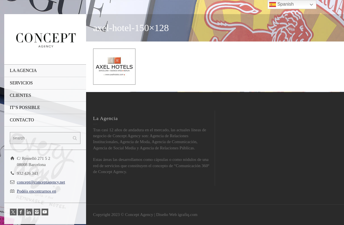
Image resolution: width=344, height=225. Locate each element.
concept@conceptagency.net (41, 182)
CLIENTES (20, 95)
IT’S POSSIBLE (25, 107)
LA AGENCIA (23, 70)
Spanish (281, 4)
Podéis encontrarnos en (36, 191)
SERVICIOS (21, 82)
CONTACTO (22, 119)
